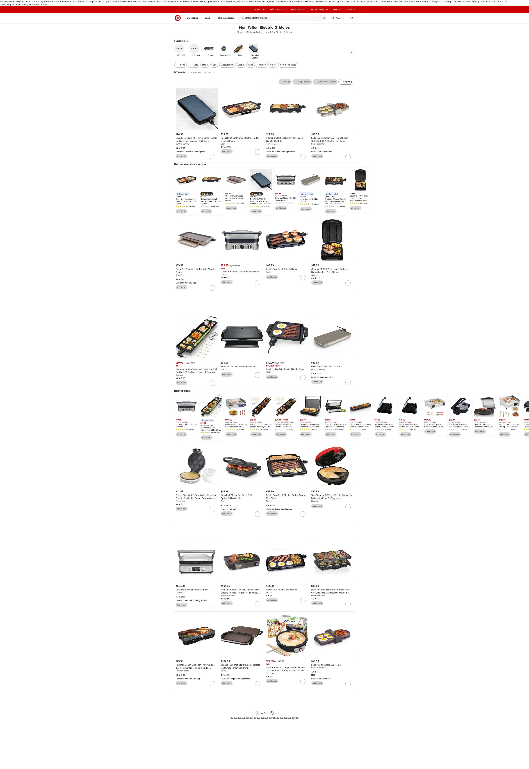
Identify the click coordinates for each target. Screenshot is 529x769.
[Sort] (193, 65)
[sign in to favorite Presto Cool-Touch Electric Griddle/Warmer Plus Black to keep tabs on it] (302, 514)
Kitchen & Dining (86, 1)
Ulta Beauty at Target (330, 1)
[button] (183, 193)
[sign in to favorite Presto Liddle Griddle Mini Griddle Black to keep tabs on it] (302, 377)
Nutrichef (270, 673)
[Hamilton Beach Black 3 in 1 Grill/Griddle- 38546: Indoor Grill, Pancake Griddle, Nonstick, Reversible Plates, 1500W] (197, 666)
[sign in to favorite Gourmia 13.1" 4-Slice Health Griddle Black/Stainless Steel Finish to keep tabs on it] (348, 283)
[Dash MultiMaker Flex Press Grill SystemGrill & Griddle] (242, 497)
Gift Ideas (301, 1)
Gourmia (315, 275)
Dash (223, 144)
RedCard (19, 4)
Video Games (255, 1)
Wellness (198, 1)
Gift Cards (311, 1)
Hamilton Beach (273, 144)
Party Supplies (290, 1)
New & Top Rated (288, 64)
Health (190, 1)
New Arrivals (394, 1)
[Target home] (178, 18)
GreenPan (180, 275)
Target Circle (30, 4)
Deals (375, 1)
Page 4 (257, 717)
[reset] (319, 18)
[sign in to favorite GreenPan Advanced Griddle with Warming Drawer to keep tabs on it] (212, 288)
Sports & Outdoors (178, 1)
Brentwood (225, 369)
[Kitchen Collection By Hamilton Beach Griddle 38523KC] (287, 139)
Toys (236, 1)
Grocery (120, 1)
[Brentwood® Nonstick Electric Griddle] (242, 366)
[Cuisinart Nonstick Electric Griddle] (197, 589)
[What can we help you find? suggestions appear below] (284, 18)
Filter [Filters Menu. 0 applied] (180, 64)
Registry (11, 4)
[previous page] (257, 713)
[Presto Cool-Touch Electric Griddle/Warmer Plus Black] (287, 497)
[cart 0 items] (351, 18)
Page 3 (249, 717)
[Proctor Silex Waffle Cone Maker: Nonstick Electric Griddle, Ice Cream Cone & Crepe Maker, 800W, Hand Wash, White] (197, 497)
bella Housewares (318, 144)
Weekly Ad (470, 1)
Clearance (383, 1)
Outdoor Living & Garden (105, 1)
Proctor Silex (181, 501)
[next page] (272, 713)
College (434, 1)
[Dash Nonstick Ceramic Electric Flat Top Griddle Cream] (242, 139)
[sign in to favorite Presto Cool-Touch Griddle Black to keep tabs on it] (302, 600)
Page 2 (241, 717)
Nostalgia (315, 501)
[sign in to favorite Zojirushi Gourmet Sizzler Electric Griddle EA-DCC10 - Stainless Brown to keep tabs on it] (257, 683)
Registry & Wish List (319, 9)
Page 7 (280, 717)
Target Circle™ (259, 9)
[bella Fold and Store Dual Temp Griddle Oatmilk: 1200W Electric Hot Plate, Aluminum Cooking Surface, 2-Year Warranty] (332, 139)
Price (250, 64)
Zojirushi (224, 671)
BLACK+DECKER (183, 144)
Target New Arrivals (9, 1)
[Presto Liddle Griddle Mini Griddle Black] (287, 369)
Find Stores (41, 4)
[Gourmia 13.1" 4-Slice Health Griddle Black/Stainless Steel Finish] (332, 271)
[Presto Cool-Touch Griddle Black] (287, 589)
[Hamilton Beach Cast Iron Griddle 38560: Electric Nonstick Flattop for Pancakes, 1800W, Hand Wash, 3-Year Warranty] (242, 591)
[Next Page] (352, 52)
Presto (269, 272)
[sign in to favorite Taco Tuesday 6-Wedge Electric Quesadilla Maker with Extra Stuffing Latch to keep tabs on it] (348, 506)
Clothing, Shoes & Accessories (49, 1)
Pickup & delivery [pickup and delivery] (226, 18)
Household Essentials (134, 1)
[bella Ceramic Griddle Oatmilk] (332, 366)
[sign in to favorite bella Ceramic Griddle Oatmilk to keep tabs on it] (348, 382)
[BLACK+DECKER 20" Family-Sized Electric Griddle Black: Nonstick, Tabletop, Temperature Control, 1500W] (197, 139)
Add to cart (181, 156)
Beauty (153, 1)
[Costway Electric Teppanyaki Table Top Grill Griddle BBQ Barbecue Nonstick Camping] (197, 371)
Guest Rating (227, 64)
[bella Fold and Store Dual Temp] (332, 664)
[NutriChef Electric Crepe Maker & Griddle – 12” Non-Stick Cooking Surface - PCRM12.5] (287, 669)
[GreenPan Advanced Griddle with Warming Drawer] (197, 271)
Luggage (206, 1)
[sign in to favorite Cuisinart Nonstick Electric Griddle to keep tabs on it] (212, 605)
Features (261, 64)
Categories (193, 18)
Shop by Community (349, 1)
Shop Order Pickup (483, 1)
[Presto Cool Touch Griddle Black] (287, 269)
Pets (318, 1)
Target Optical (365, 1)
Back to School (423, 1)
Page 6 (272, 717)
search (324, 18)
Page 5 (264, 717)
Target (240, 32)
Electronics (243, 1)
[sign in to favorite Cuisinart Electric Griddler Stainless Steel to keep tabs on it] (257, 282)
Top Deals (442, 1)
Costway (179, 375)
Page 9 (295, 717)
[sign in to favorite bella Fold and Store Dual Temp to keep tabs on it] (348, 683)
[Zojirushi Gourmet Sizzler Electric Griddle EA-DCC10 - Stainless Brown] (242, 666)
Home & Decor (71, 1)
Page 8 (287, 717)
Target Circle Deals (456, 1)
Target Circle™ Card (278, 9)
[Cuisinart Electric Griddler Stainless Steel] (242, 271)
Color (272, 64)
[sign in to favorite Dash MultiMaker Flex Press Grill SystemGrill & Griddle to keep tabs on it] (257, 514)
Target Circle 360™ (298, 9)
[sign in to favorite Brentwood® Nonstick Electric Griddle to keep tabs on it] (257, 375)
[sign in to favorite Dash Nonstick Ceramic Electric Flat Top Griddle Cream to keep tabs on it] (257, 152)
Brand (241, 64)
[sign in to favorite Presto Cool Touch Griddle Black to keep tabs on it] (302, 277)
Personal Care (163, 1)
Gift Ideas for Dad (26, 1)
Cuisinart (224, 274)
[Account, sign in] (338, 18)
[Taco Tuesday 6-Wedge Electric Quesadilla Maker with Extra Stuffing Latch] (332, 497)
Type (214, 64)
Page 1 (234, 717)
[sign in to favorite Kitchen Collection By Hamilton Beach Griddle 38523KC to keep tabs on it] (302, 156)
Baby (147, 1)
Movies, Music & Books (272, 1)
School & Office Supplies (222, 1)
